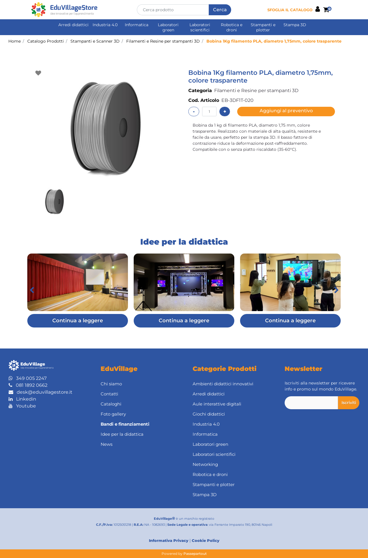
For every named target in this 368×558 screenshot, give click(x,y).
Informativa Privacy (168, 540)
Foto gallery (113, 414)
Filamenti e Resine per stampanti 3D (163, 41)
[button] (220, 9)
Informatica (136, 24)
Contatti (109, 394)
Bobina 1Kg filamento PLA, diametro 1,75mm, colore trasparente (274, 41)
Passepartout (195, 553)
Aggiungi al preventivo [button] (286, 110)
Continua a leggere (77, 320)
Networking (205, 464)
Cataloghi (111, 404)
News (106, 444)
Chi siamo (111, 383)
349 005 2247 (28, 378)
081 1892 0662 (28, 385)
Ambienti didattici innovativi (223, 383)
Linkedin (22, 399)
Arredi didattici (73, 24)
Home (14, 41)
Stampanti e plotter (263, 27)
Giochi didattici (209, 414)
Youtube (22, 406)
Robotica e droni (231, 27)
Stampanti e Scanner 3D (95, 41)
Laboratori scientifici (199, 27)
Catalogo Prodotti (45, 41)
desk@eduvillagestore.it (40, 392)
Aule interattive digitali (217, 404)
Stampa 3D (294, 24)
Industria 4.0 (105, 24)
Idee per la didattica (122, 434)
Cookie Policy (205, 540)
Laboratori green (168, 27)
